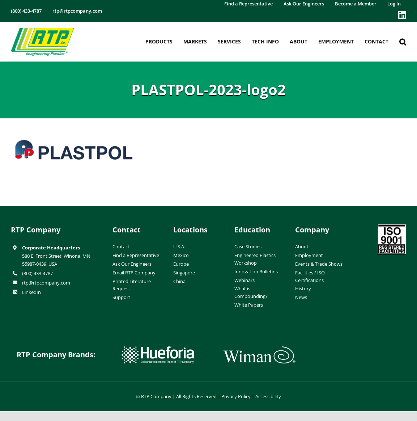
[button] (402, 42)
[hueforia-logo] (158, 349)
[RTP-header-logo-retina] (42, 30)
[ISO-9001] (391, 227)
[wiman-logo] (259, 349)
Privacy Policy (236, 396)
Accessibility (268, 396)
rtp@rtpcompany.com (46, 282)
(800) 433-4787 (37, 273)
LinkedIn (31, 292)
